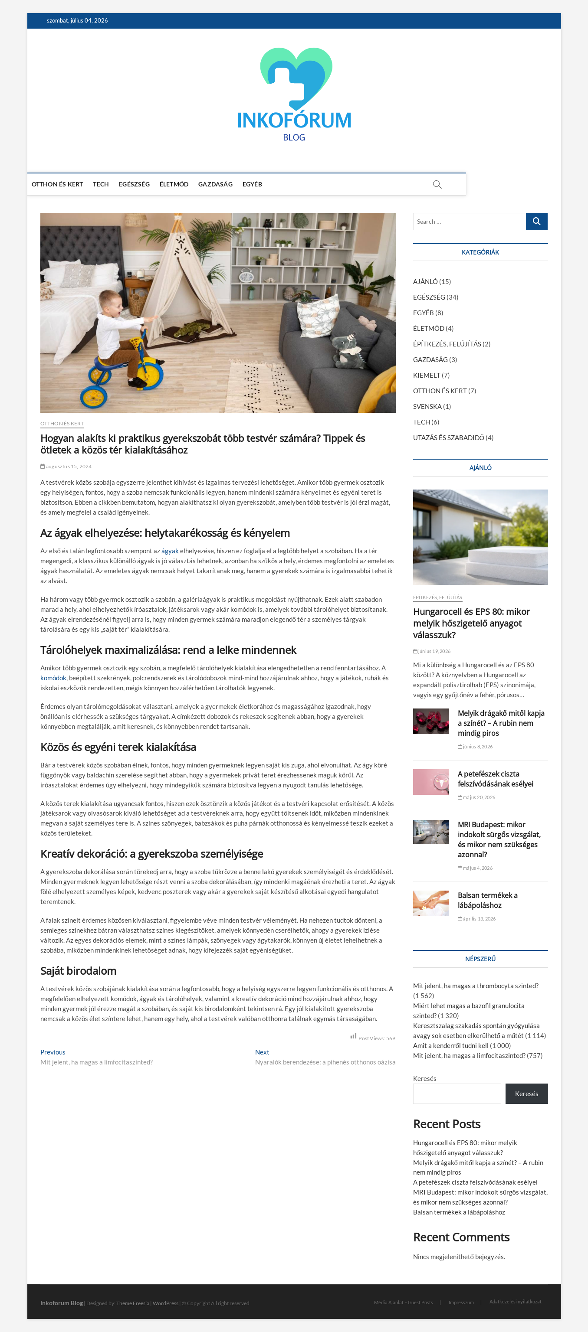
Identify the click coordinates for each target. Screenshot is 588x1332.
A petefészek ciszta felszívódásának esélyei (495, 779)
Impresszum (461, 1302)
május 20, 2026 (476, 797)
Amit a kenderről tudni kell (451, 1045)
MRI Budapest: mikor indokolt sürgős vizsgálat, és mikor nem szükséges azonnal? (499, 839)
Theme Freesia (132, 1303)
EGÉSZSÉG (147, 184)
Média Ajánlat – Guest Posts (403, 1302)
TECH (114, 184)
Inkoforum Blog (61, 1302)
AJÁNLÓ (425, 281)
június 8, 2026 (475, 746)
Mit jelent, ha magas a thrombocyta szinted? (476, 985)
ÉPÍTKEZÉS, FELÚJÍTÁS (447, 344)
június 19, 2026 (431, 651)
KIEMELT (426, 375)
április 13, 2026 (477, 918)
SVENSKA (427, 406)
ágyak (170, 551)
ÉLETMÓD (187, 184)
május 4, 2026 (475, 868)
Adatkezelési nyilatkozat (515, 1301)
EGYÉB (265, 184)
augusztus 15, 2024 (66, 466)
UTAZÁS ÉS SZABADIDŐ (449, 437)
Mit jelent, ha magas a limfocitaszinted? (469, 1055)
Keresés (425, 1078)
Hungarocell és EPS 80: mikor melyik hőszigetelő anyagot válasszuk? (471, 623)
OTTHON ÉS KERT (70, 184)
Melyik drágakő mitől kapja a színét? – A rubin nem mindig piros (501, 723)
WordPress (165, 1303)
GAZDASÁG (228, 184)
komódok (53, 678)
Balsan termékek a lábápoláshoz (488, 900)
